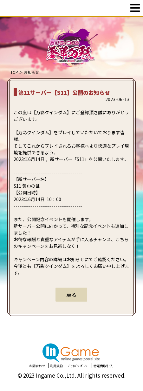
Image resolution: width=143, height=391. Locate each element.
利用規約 (56, 365)
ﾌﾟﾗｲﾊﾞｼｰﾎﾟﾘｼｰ (78, 365)
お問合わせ (37, 365)
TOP (14, 72)
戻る (71, 294)
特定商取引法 (103, 365)
